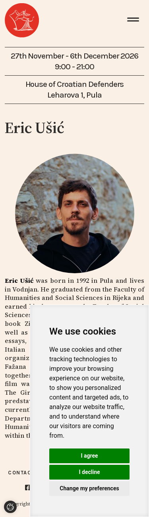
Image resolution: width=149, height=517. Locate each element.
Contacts (23, 473)
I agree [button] (89, 455)
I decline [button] (89, 472)
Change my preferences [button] (89, 488)
